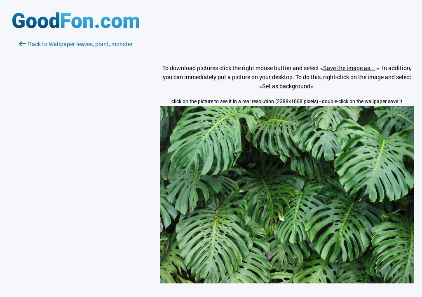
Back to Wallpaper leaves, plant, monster (76, 44)
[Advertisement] (75, 146)
